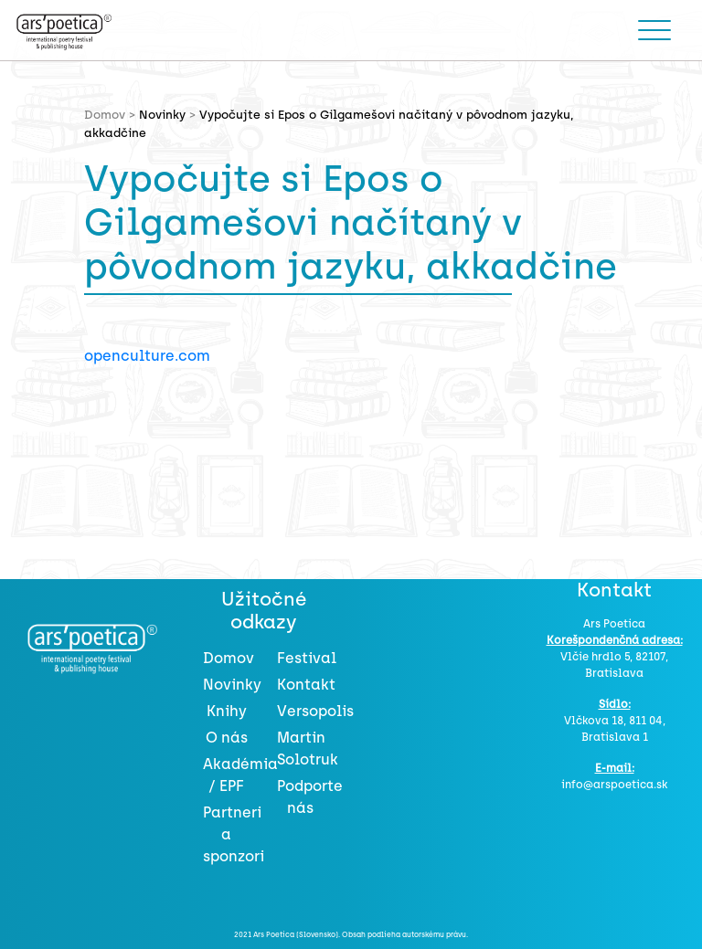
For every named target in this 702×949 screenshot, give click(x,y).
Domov (228, 658)
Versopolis (315, 711)
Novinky (162, 114)
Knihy (227, 711)
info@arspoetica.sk (614, 784)
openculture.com (147, 355)
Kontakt (306, 684)
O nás (227, 737)
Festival (306, 658)
